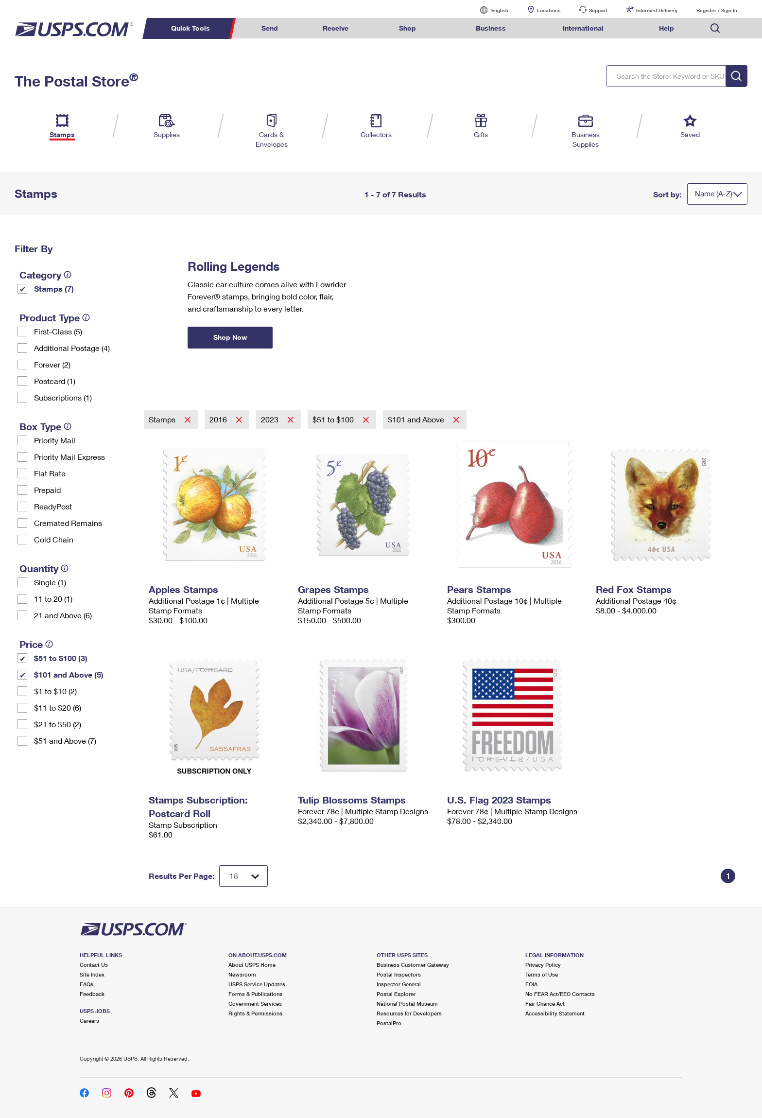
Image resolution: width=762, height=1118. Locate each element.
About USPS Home (252, 964)
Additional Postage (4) (72, 347)
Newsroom (242, 974)
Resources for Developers (409, 1013)
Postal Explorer (396, 994)
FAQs (86, 984)
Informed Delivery (656, 10)
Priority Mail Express (69, 456)
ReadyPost (53, 506)
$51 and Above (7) (65, 740)
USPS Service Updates (256, 984)
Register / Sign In (716, 10)
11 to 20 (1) (53, 598)
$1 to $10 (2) (55, 691)
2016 (219, 419)
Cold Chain (53, 539)
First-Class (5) (58, 331)
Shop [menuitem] (407, 28)
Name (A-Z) (713, 193)
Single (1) (50, 582)
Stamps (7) (54, 288)
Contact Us (94, 964)
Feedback (92, 994)
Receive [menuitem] (335, 28)
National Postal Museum (407, 1003)
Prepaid (47, 489)
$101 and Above (417, 419)
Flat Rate (50, 473)
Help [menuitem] (666, 28)
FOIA (531, 984)
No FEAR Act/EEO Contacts (560, 994)
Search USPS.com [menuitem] (715, 28)
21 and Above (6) (63, 615)
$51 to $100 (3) (60, 658)
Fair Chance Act (545, 1003)
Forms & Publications (255, 994)
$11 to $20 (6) (57, 707)
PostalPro (389, 1023)
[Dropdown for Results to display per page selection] (243, 876)
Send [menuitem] (269, 28)
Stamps (163, 419)
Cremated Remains (68, 522)
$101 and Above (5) (69, 674)
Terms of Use (541, 974)
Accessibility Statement (555, 1013)
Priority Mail (54, 440)
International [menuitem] (583, 28)
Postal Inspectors (399, 974)
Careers (89, 1020)
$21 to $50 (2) (57, 724)
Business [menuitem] (491, 28)
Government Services (255, 1003)
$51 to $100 (334, 419)
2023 (270, 419)
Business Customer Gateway (413, 964)
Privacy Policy (543, 964)
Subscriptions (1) (63, 397)
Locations (548, 10)
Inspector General (399, 984)
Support (598, 10)
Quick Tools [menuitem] (190, 28)
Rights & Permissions (255, 1013)
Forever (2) (52, 364)
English (489, 10)
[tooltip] (67, 275)
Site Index (92, 974)
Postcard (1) (54, 380)
